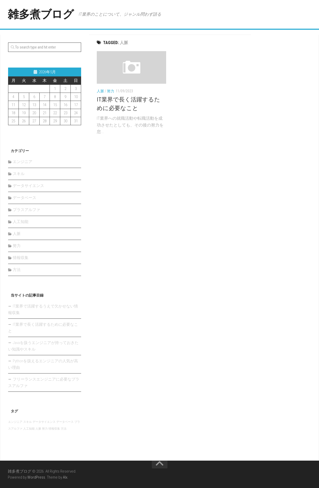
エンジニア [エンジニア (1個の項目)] (15, 422)
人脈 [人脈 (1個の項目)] (38, 428)
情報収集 (20, 257)
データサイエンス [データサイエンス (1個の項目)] (44, 422)
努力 (110, 91)
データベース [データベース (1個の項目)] (65, 422)
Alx (65, 477)
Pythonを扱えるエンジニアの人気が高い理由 (43, 364)
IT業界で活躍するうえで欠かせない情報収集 (43, 309)
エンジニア (22, 161)
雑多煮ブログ (41, 14)
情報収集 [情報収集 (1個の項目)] (54, 428)
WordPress (36, 477)
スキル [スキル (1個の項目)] (27, 422)
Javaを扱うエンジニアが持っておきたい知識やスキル (43, 346)
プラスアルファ (26, 209)
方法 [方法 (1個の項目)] (64, 428)
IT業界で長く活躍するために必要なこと (43, 327)
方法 (17, 269)
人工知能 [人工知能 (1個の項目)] (29, 428)
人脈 (100, 91)
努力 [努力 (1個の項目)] (45, 428)
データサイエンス (28, 185)
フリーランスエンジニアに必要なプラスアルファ (43, 382)
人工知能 (20, 221)
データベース (24, 197)
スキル (19, 173)
